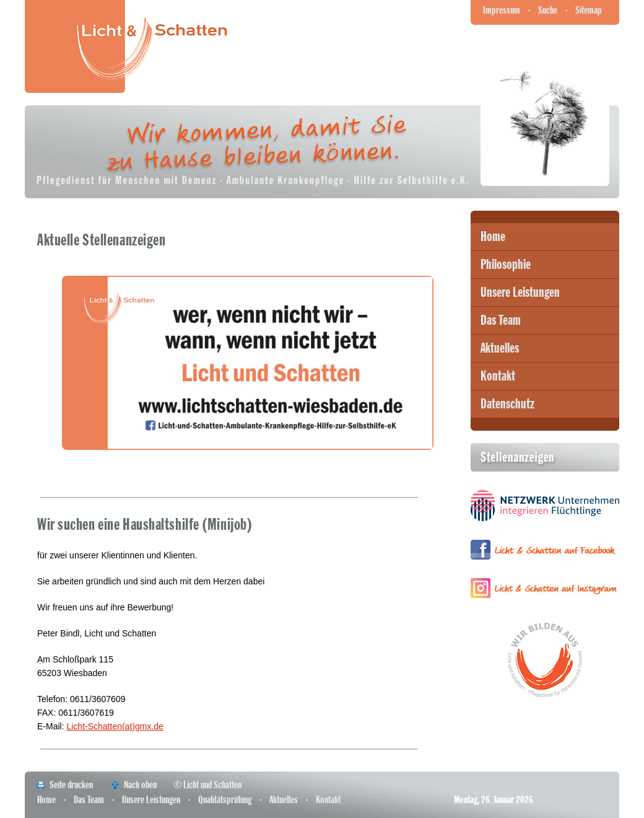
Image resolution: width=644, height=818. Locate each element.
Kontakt (498, 376)
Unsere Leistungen (520, 292)
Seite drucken (71, 784)
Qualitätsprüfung (224, 799)
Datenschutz (507, 404)
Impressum (501, 10)
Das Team (501, 320)
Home (493, 236)
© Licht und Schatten (207, 784)
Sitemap (588, 10)
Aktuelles (500, 348)
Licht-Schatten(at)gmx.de (114, 726)
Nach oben (140, 784)
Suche (547, 10)
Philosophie (506, 264)
